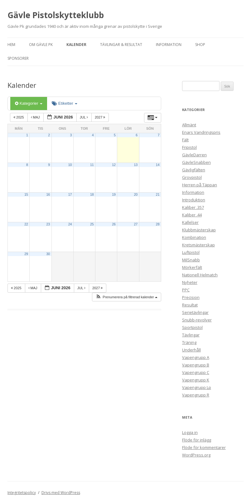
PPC (186, 290)
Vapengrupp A (195, 357)
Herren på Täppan (199, 185)
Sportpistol (192, 327)
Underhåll (191, 350)
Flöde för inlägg (196, 440)
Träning (189, 342)
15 (26, 194)
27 (136, 224)
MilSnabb (191, 260)
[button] (126, 297)
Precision (191, 297)
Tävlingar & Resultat (121, 44)
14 (158, 165)
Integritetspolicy (21, 492)
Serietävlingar (195, 312)
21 (158, 194)
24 (70, 224)
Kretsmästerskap (198, 245)
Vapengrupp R (195, 395)
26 (114, 224)
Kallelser (190, 222)
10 (70, 165)
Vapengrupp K (195, 380)
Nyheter (189, 282)
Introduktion (193, 200)
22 (26, 224)
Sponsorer (18, 58)
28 (158, 224)
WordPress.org (196, 455)
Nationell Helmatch (200, 275)
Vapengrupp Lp (196, 387)
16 (48, 194)
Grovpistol (192, 177)
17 (70, 194)
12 (114, 165)
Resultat (190, 305)
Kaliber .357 (193, 207)
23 (48, 224)
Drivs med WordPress (60, 492)
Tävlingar (191, 335)
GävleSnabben (196, 162)
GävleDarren (194, 155)
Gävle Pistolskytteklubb (55, 15)
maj (36, 117)
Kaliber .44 (192, 215)
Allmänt (189, 125)
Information (168, 44)
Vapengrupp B (195, 365)
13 (136, 165)
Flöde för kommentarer (204, 447)
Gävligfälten (193, 170)
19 (114, 194)
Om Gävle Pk (41, 44)
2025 (19, 117)
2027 (100, 117)
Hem (11, 44)
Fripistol (189, 147)
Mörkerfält (192, 267)
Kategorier (28, 103)
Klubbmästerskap (199, 230)
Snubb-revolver (197, 320)
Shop (200, 44)
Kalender (76, 44)
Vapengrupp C (195, 372)
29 (26, 254)
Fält (185, 140)
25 (92, 224)
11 (92, 165)
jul (84, 117)
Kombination (194, 237)
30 (48, 254)
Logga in (190, 432)
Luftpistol (191, 252)
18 (92, 194)
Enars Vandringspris (201, 132)
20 (136, 194)
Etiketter (64, 103)
